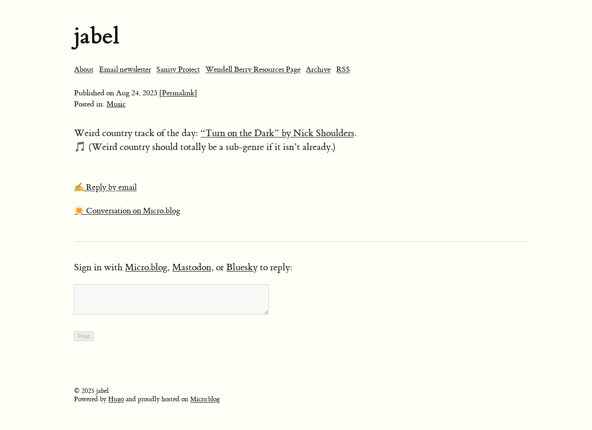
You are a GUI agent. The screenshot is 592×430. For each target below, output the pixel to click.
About (83, 69)
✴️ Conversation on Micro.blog (127, 211)
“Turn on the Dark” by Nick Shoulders (277, 133)
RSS (343, 69)
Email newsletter (125, 69)
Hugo (116, 405)
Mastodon (191, 267)
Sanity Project (178, 69)
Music (116, 104)
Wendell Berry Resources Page (253, 69)
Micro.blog (146, 267)
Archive (318, 69)
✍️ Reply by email (105, 187)
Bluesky (242, 267)
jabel (96, 36)
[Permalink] (178, 93)
